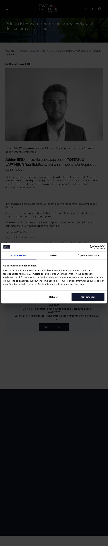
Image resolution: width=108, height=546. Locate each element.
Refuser (53, 296)
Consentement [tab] (18, 255)
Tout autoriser (88, 296)
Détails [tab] (54, 255)
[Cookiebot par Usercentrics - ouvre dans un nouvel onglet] (92, 247)
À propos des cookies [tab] (89, 255)
